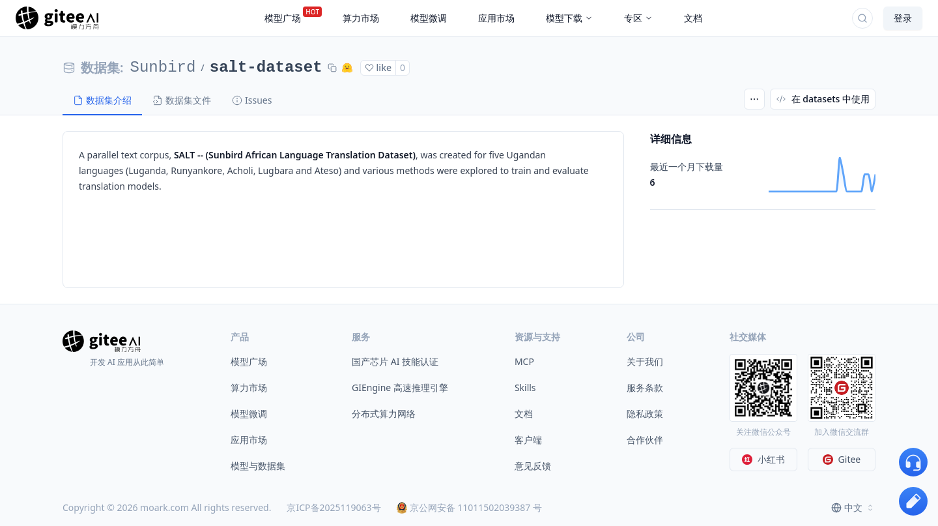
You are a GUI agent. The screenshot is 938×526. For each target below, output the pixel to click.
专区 (638, 18)
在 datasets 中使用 (823, 99)
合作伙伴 (645, 439)
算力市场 (249, 387)
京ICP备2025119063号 (333, 507)
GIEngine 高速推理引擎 (400, 387)
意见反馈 (533, 466)
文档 (524, 413)
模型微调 (249, 413)
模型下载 (569, 18)
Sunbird (163, 67)
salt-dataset (266, 67)
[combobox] (853, 508)
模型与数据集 (258, 466)
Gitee (842, 459)
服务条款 (645, 387)
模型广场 (249, 361)
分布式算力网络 (384, 413)
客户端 (528, 439)
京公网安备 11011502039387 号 (469, 507)
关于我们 (645, 361)
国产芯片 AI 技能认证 (395, 361)
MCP (524, 361)
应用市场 (249, 439)
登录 (903, 18)
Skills (525, 387)
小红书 (763, 459)
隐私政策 (645, 413)
